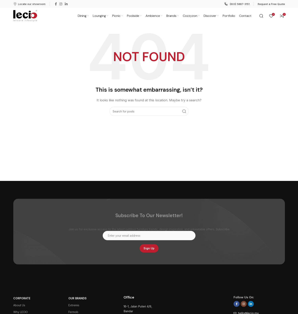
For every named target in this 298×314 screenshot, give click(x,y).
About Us (19, 305)
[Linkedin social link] (66, 4)
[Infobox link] (29, 4)
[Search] (261, 16)
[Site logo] (25, 15)
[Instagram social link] (61, 4)
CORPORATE (21, 298)
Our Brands (77, 298)
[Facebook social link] (56, 4)
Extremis (73, 305)
